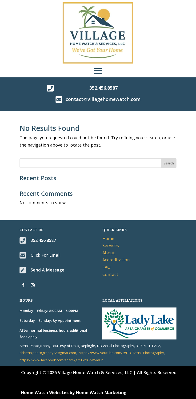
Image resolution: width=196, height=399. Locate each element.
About (108, 252)
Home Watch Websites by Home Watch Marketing (74, 392)
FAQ (106, 267)
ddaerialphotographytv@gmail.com (48, 352)
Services (110, 245)
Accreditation (116, 260)
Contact (110, 274)
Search (169, 163)
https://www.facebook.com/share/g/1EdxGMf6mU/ (61, 360)
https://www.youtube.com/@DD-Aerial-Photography (121, 352)
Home (108, 238)
